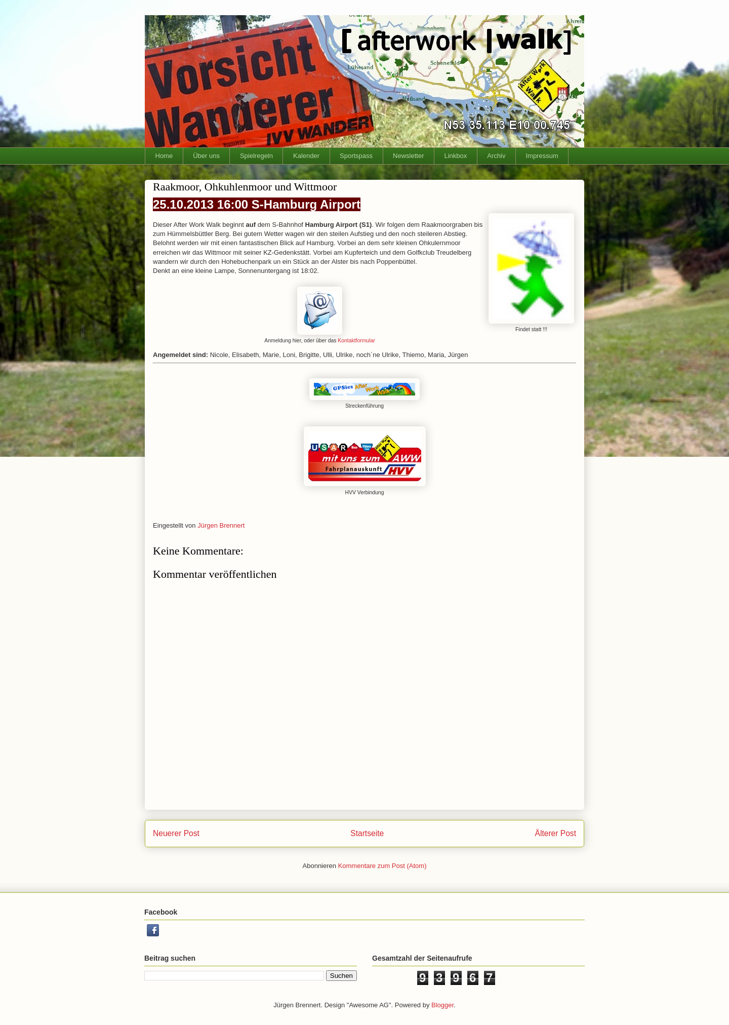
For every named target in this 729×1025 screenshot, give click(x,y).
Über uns (206, 156)
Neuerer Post (176, 833)
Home (164, 156)
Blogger (442, 1005)
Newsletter (408, 156)
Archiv (496, 156)
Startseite (367, 833)
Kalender (306, 156)
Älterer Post (555, 833)
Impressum (541, 156)
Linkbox (455, 156)
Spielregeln (256, 156)
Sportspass (356, 156)
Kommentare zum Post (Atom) (382, 866)
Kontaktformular (356, 340)
